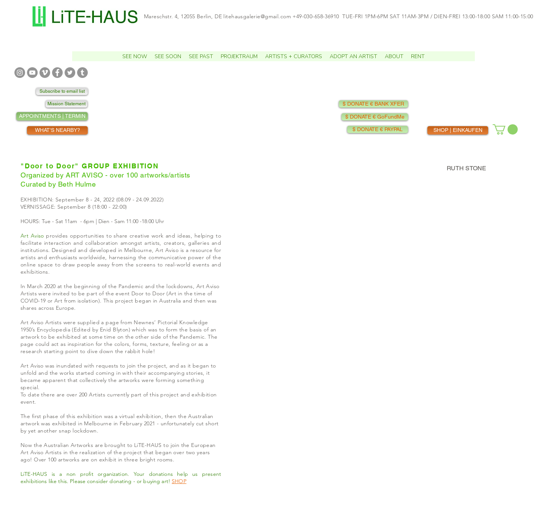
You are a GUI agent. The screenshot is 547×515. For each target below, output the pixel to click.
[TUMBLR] (82, 72)
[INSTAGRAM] (19, 72)
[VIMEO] (45, 72)
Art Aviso (32, 235)
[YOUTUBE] (32, 72)
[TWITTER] (70, 72)
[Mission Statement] (66, 104)
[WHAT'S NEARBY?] (57, 130)
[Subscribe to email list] (62, 91)
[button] (167, 56)
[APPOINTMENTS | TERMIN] (52, 116)
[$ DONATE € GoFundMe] (374, 116)
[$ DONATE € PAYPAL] (377, 129)
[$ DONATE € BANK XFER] (373, 104)
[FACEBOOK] (57, 72)
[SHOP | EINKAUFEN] (457, 130)
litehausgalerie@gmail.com (257, 16)
